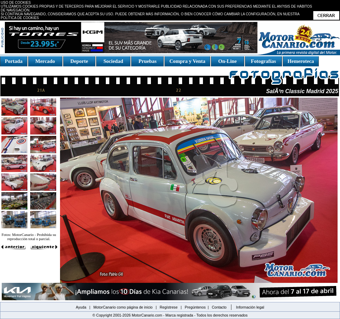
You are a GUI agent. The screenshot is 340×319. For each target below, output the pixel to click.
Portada (14, 61)
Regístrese (169, 307)
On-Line (227, 61)
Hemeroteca (301, 61)
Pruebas (147, 61)
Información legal (250, 307)
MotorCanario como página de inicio (123, 307)
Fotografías (263, 61)
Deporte (79, 61)
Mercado (45, 61)
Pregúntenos (195, 307)
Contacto (219, 307)
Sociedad (113, 61)
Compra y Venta (187, 61)
